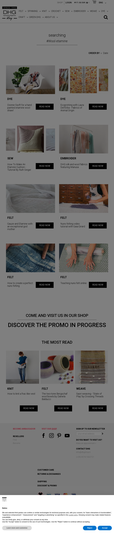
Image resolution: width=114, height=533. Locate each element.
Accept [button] (104, 528)
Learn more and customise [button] (17, 528)
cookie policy (73, 515)
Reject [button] (89, 528)
